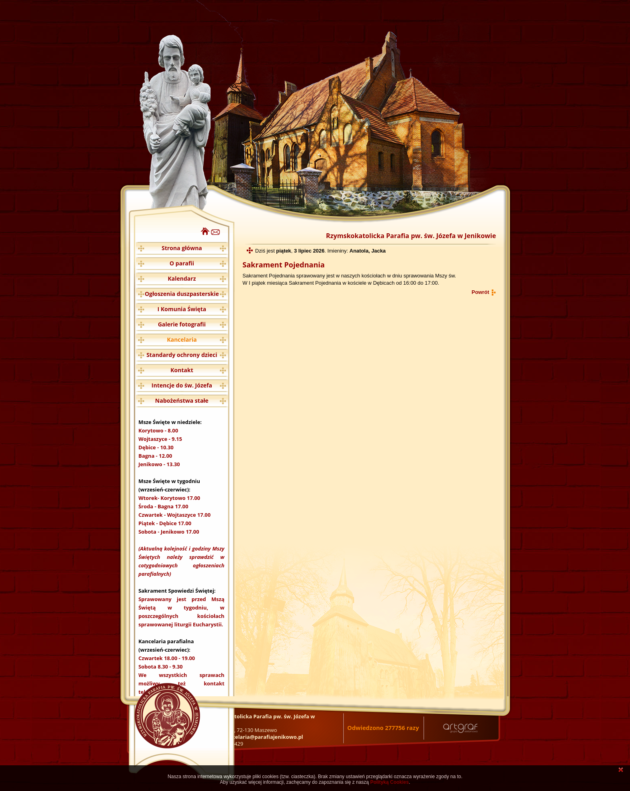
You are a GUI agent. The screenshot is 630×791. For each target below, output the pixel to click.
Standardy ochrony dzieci (181, 355)
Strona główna (182, 248)
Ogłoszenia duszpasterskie (182, 294)
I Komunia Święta (182, 309)
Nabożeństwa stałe (182, 400)
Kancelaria (181, 339)
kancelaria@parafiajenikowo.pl (263, 736)
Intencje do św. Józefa (181, 385)
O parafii (182, 263)
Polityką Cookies (389, 782)
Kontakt (181, 370)
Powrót (480, 292)
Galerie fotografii (182, 324)
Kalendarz (182, 278)
